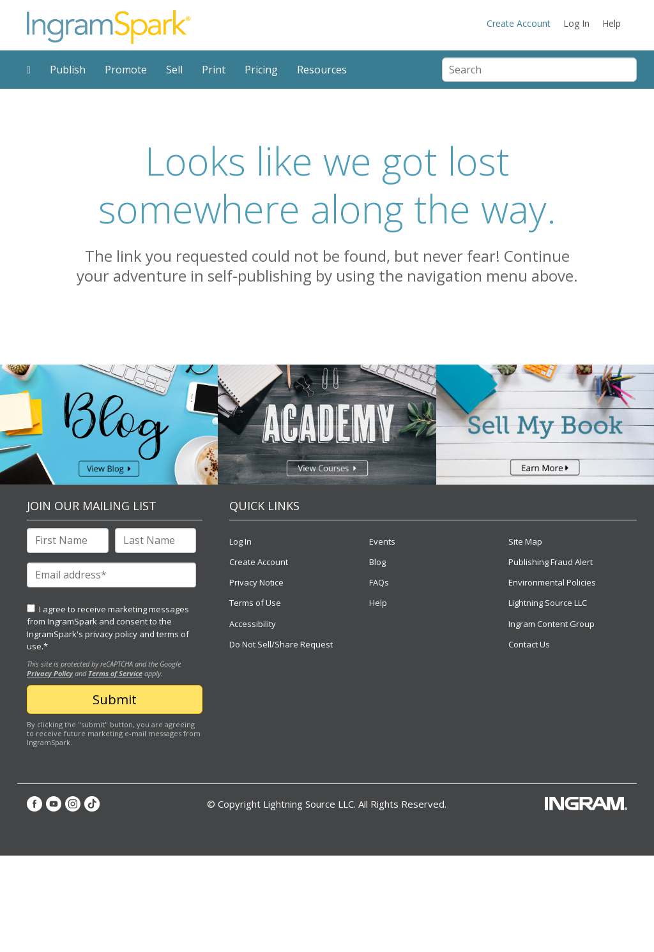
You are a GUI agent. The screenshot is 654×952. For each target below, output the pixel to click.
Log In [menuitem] (576, 23)
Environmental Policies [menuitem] (552, 582)
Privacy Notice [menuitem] (256, 582)
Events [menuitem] (382, 541)
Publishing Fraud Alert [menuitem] (550, 562)
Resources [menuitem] (322, 70)
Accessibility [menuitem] (252, 624)
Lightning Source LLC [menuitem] (547, 602)
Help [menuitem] (611, 23)
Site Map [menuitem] (525, 541)
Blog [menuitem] (377, 562)
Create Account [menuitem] (519, 23)
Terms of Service (115, 673)
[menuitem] (29, 70)
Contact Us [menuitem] (529, 644)
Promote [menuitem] (126, 70)
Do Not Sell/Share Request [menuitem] (281, 644)
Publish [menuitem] (68, 70)
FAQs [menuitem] (379, 582)
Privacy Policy (50, 673)
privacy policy (111, 634)
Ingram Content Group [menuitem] (551, 624)
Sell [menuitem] (174, 70)
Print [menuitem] (213, 70)
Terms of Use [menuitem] (255, 602)
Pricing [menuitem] (261, 70)
